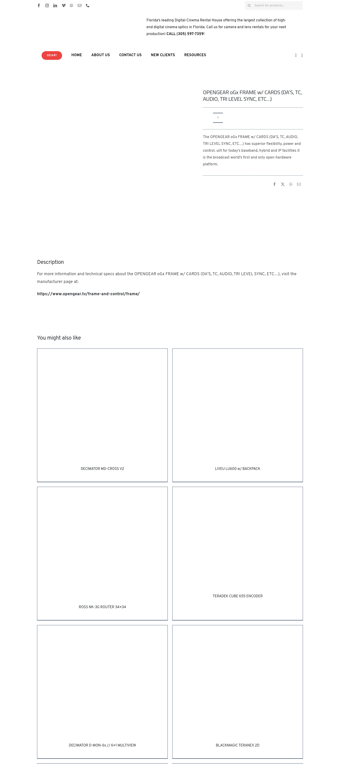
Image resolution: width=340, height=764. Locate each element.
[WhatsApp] (291, 184)
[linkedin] (55, 5)
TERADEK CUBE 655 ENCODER (237, 596)
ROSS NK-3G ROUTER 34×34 (102, 607)
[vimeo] (63, 5)
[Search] (249, 5)
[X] (283, 184)
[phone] (88, 5)
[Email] (299, 184)
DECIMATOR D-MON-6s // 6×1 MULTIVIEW (102, 745)
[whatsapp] (71, 5)
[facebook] (39, 5)
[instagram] (47, 5)
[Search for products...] (274, 5)
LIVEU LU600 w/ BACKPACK (237, 469)
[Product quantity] (218, 118)
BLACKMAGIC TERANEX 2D (238, 745)
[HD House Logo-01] (78, 15)
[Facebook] (274, 184)
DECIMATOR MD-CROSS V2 (102, 469)
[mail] (79, 5)
